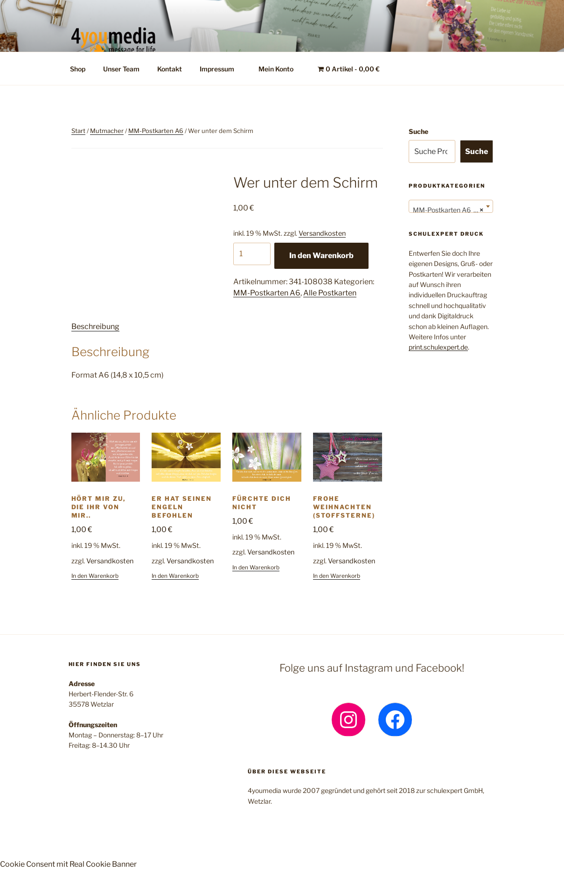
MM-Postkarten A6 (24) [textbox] (449, 210)
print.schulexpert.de (438, 347)
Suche (418, 131)
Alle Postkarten (329, 292)
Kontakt (169, 69)
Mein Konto (280, 69)
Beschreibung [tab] (95, 326)
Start (78, 130)
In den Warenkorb (321, 255)
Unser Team (121, 69)
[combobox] (451, 206)
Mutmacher (107, 130)
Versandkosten (322, 233)
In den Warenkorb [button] (94, 575)
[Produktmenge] (252, 254)
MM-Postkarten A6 (155, 130)
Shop (77, 69)
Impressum (221, 69)
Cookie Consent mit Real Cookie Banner (68, 864)
